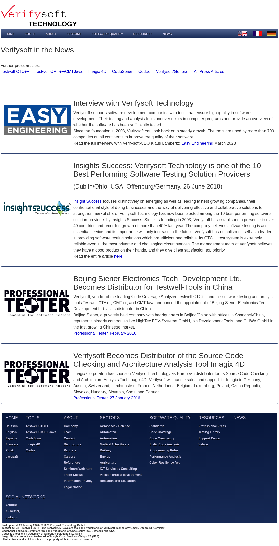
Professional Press (212, 426)
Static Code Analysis (164, 444)
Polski (9, 450)
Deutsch (11, 426)
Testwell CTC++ (14, 71)
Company (71, 426)
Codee (144, 71)
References (72, 462)
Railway (105, 450)
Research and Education (117, 480)
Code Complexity (161, 438)
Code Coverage (160, 432)
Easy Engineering (197, 143)
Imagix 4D (97, 71)
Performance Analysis (165, 456)
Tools (30, 34)
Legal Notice (73, 487)
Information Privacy (78, 480)
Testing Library (209, 432)
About (50, 34)
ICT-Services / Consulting (118, 468)
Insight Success (87, 201)
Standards (156, 426)
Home (9, 34)
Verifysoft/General (172, 71)
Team (67, 432)
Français (11, 444)
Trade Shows (73, 474)
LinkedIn (11, 517)
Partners (70, 450)
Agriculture (108, 462)
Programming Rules (163, 450)
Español (11, 438)
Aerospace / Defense (115, 426)
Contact (69, 438)
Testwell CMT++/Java (40, 432)
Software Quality (107, 34)
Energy (105, 456)
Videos (203, 444)
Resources (142, 34)
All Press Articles (209, 71)
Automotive (108, 432)
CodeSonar (122, 71)
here (118, 256)
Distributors (72, 444)
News (167, 34)
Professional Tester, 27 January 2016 (106, 398)
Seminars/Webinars (78, 468)
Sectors (73, 34)
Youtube (11, 505)
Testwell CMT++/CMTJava (58, 71)
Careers (69, 456)
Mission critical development (120, 474)
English (10, 432)
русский (11, 456)
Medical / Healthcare (114, 444)
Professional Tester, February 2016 (104, 333)
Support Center (209, 438)
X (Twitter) (12, 511)
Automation (108, 438)
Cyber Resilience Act (164, 462)
